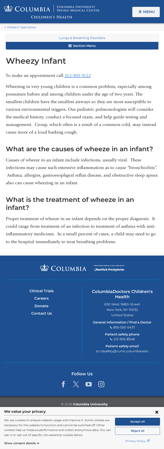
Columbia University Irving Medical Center (63, 267)
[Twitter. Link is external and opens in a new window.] (76, 384)
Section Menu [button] (82, 46)
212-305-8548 (124, 339)
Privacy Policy (137, 441)
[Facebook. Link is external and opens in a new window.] (63, 384)
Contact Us (41, 313)
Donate (41, 306)
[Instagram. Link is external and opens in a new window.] (101, 384)
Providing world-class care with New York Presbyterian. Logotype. (109, 270)
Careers (41, 298)
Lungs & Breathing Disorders (82, 38)
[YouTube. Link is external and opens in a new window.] (88, 384)
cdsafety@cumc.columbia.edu (124, 351)
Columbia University (90, 404)
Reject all (137, 431)
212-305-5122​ (78, 75)
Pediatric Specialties (21, 27)
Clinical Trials (42, 291)
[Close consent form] (157, 412)
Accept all (137, 421)
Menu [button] (149, 12)
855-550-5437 (124, 327)
